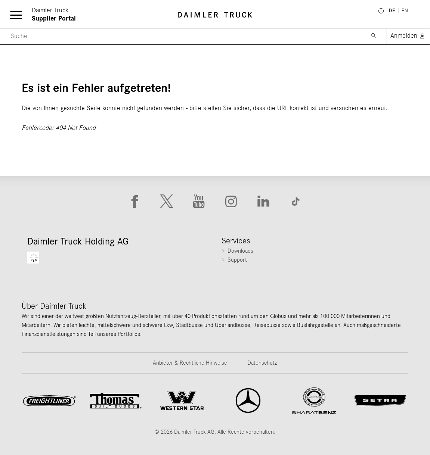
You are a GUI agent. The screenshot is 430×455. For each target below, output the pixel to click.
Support (237, 260)
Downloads (240, 251)
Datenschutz (262, 363)
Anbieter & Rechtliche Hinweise (190, 363)
